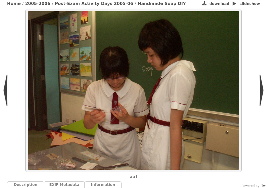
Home (14, 3)
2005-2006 (38, 3)
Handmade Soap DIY (162, 3)
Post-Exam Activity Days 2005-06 (94, 3)
